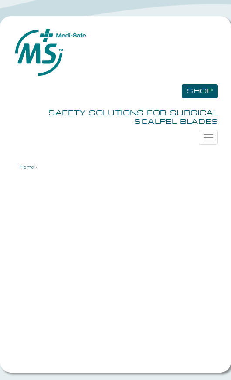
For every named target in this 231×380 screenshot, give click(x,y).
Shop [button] (200, 91)
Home (27, 167)
